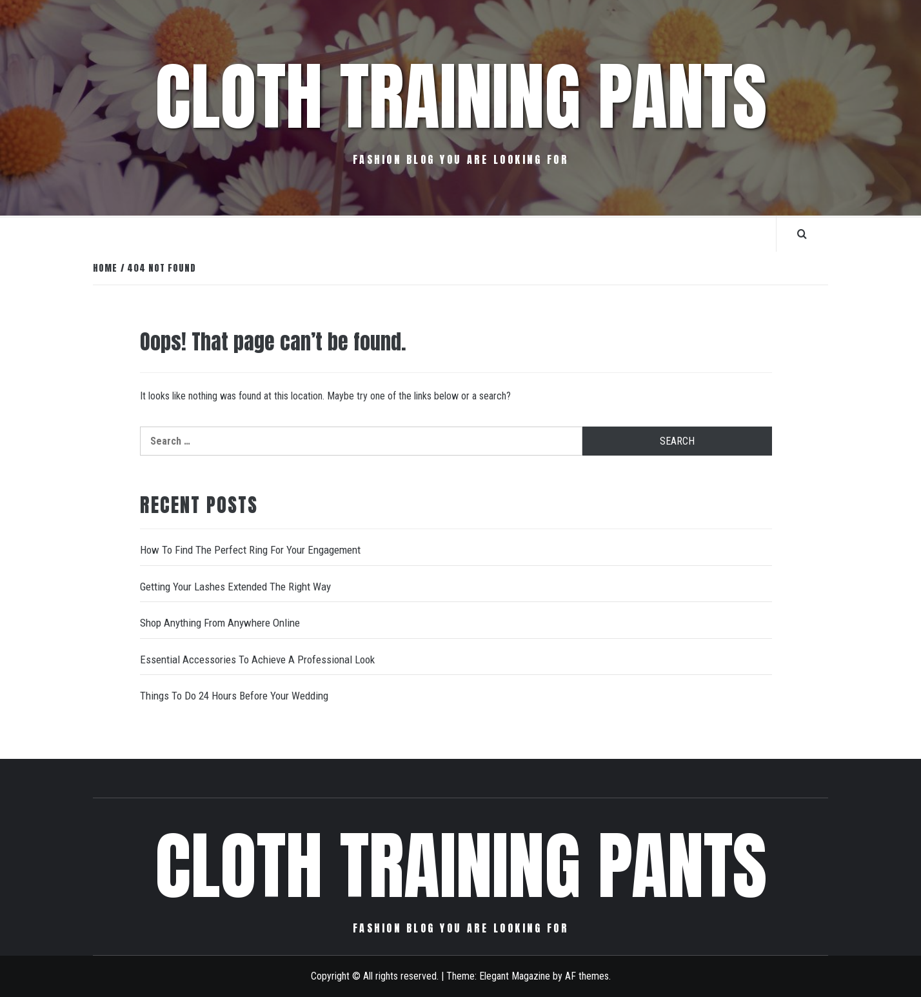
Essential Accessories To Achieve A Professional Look (257, 659)
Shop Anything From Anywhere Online (220, 622)
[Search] (802, 233)
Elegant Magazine (514, 976)
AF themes (587, 976)
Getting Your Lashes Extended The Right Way (235, 586)
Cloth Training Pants (461, 96)
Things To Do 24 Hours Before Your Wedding (234, 695)
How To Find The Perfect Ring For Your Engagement (250, 549)
